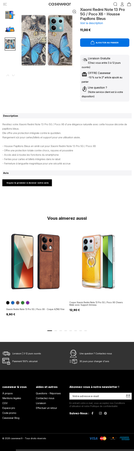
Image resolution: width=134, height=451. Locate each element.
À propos (7, 393)
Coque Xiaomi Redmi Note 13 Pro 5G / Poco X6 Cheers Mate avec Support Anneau (96, 304)
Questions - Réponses (48, 393)
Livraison (41, 403)
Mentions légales (11, 398)
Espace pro (8, 408)
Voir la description (91, 23)
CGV (5, 403)
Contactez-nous (103, 353)
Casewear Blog (10, 417)
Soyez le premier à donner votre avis (28, 183)
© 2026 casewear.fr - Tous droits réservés (24, 438)
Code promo (9, 412)
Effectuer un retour (46, 408)
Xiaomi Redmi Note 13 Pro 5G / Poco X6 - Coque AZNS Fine (33, 310)
